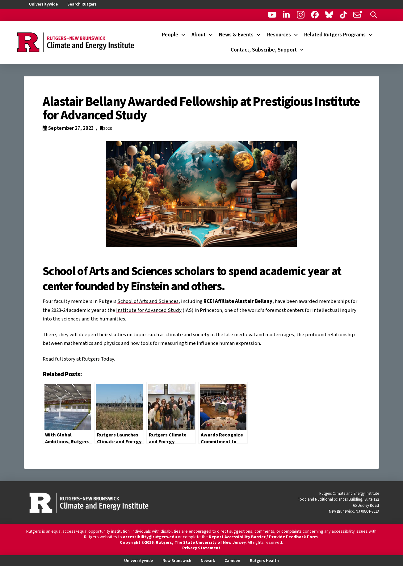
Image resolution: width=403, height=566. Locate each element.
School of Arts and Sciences (147, 301)
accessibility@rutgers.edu (150, 537)
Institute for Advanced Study (149, 310)
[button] (373, 14)
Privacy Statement (201, 548)
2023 (106, 128)
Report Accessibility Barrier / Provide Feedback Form (263, 537)
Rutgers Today (98, 359)
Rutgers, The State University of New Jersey (201, 542)
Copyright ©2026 (136, 542)
